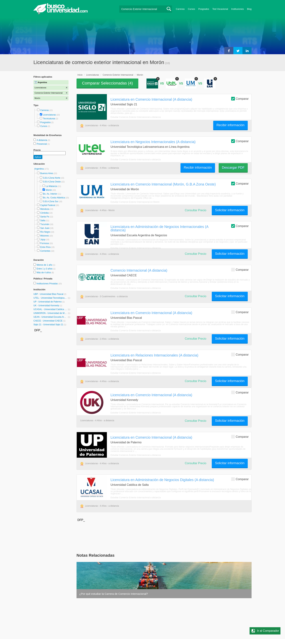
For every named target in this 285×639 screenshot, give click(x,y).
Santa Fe (44, 216)
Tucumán (44, 224)
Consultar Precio (195, 210)
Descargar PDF (233, 167)
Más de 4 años (44, 272)
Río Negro (45, 232)
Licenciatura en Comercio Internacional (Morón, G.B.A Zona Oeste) (163, 184)
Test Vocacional (220, 9)
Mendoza (44, 209)
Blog (249, 9)
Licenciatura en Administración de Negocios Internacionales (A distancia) (159, 228)
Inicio (80, 75)
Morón (49, 190)
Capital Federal (47, 205)
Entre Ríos (45, 247)
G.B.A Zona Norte (51, 178)
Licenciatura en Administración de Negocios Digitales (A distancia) (162, 480)
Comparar (240, 98)
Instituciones (237, 9)
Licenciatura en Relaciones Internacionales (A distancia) (154, 355)
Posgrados (203, 9)
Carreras (180, 9)
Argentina (39, 169)
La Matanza (51, 186)
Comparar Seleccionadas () (107, 83)
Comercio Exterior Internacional (118, 75)
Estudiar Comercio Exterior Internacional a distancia (136, 117)
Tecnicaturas (49, 118)
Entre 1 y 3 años (45, 268)
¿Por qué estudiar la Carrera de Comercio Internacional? (113, 593)
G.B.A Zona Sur (50, 201)
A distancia (42, 140)
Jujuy (42, 239)
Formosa (44, 243)
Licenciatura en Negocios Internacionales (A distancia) (153, 142)
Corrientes (45, 251)
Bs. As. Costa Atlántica (54, 197)
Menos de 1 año (45, 265)
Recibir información (230, 125)
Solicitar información (229, 210)
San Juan (44, 228)
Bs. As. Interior (50, 194)
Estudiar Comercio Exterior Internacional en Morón (135, 202)
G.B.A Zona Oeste (52, 181)
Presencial (42, 144)
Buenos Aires (46, 173)
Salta (42, 220)
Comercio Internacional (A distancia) (139, 270)
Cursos (191, 9)
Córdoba (44, 213)
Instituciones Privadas (49, 283)
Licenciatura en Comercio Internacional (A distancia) (151, 99)
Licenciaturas (49, 115)
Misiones (44, 235)
